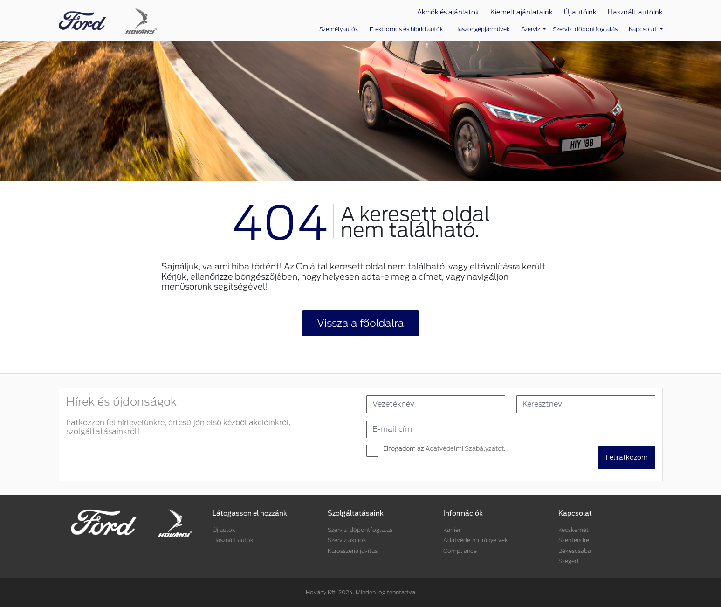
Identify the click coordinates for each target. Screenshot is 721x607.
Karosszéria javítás (353, 550)
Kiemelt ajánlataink (521, 12)
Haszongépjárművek (482, 29)
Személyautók (338, 29)
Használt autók (233, 540)
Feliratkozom (627, 457)
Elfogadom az (444, 448)
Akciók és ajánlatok (448, 12)
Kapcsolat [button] (643, 29)
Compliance (460, 550)
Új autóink (580, 12)
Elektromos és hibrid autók (406, 29)
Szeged (568, 561)
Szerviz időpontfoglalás (585, 29)
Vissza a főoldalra (360, 323)
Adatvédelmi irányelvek (475, 540)
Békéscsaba (574, 550)
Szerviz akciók (347, 540)
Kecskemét (573, 529)
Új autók (224, 529)
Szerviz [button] (531, 29)
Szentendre (573, 540)
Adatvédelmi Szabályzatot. (465, 448)
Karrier (451, 529)
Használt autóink (635, 12)
